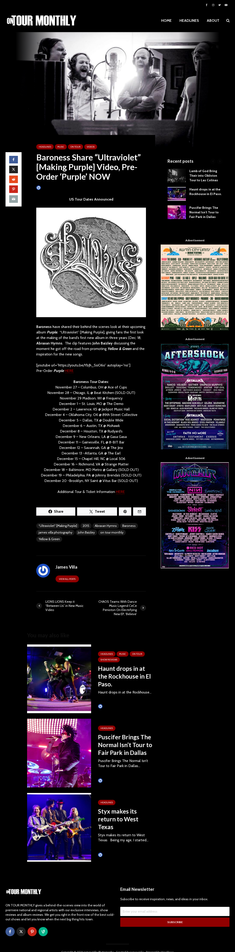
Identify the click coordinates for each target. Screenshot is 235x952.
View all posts (67, 579)
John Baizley (86, 532)
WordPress (167, 944)
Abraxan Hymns (106, 526)
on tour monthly (111, 532)
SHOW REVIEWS (109, 659)
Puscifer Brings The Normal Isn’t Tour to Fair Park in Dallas (125, 744)
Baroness (129, 526)
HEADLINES (189, 20)
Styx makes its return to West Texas (118, 819)
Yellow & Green (49, 539)
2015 (86, 526)
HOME (166, 20)
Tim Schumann (110, 706)
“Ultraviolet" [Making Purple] (58, 526)
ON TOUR (75, 146)
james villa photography (55, 532)
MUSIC (60, 146)
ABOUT (213, 20)
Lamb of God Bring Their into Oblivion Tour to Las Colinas (203, 175)
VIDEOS (91, 146)
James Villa (45, 187)
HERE (69, 371)
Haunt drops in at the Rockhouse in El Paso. (124, 676)
